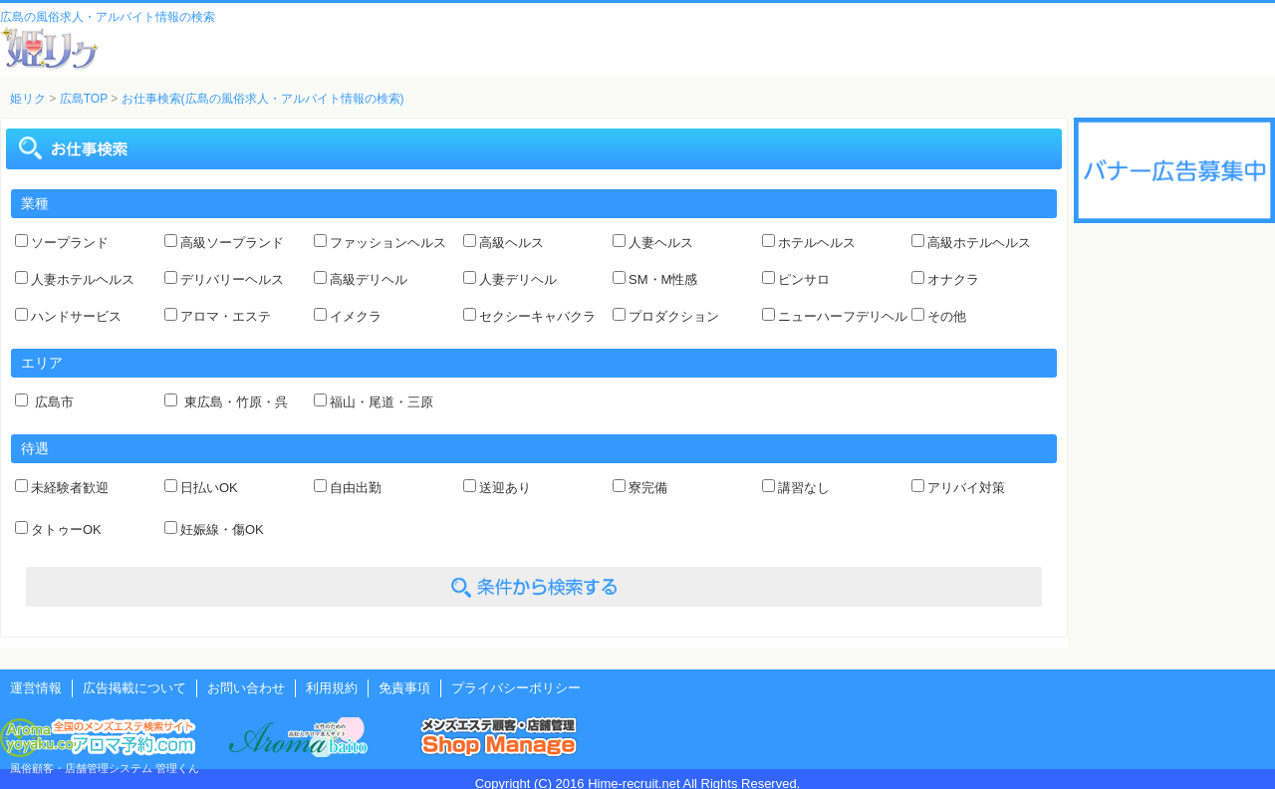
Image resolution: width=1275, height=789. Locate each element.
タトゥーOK (66, 529)
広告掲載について (134, 687)
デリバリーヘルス (232, 279)
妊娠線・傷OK (222, 529)
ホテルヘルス (817, 242)
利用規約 (332, 687)
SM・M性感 (663, 279)
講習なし (804, 487)
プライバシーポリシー (516, 687)
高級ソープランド (232, 242)
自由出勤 (356, 487)
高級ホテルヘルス (979, 242)
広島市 (52, 401)
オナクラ (953, 279)
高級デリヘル (368, 279)
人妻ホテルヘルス (82, 279)
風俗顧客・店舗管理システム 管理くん (104, 768)
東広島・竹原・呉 (234, 401)
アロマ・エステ (225, 316)
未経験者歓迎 (70, 487)
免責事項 (404, 687)
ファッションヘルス (388, 242)
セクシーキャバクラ (537, 316)
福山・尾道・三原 (381, 401)
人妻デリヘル (518, 279)
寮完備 (648, 487)
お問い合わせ (246, 687)
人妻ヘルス (661, 242)
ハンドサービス (76, 316)
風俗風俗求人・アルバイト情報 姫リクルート (50, 48)
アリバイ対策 (966, 487)
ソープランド (70, 242)
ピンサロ (804, 279)
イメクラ (356, 316)
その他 (946, 316)
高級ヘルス (511, 242)
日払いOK (209, 487)
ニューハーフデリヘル (842, 316)
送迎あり (505, 487)
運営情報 (36, 687)
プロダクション (674, 316)
